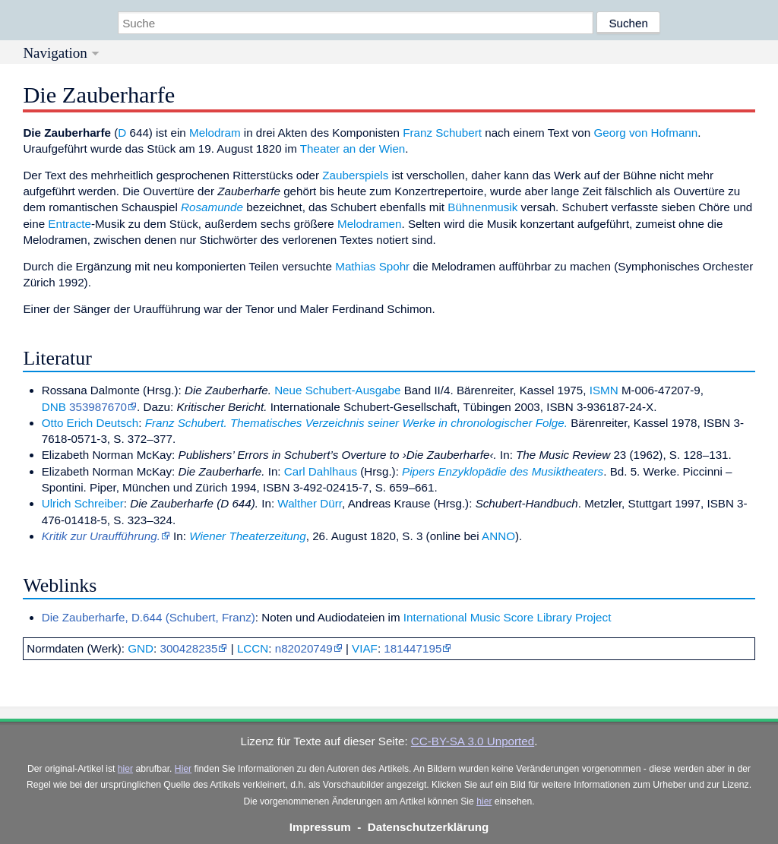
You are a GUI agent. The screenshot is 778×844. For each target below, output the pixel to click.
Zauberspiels (355, 175)
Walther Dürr (309, 503)
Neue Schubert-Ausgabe (337, 390)
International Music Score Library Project (507, 617)
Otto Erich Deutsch (90, 422)
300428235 (188, 648)
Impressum (320, 826)
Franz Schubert (442, 132)
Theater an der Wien (352, 148)
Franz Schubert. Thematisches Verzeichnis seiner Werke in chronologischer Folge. (356, 422)
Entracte (69, 223)
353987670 (98, 406)
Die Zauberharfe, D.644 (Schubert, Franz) (148, 617)
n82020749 (304, 648)
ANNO (498, 535)
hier (125, 768)
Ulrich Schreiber (83, 503)
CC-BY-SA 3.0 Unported (472, 741)
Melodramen (369, 223)
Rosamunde (212, 207)
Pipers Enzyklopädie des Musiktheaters (502, 471)
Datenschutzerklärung (428, 826)
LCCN (252, 648)
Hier (183, 768)
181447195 (412, 648)
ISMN (604, 390)
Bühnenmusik (482, 207)
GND (140, 648)
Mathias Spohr (372, 266)
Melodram (215, 132)
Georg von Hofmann (645, 132)
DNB (54, 406)
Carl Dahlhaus (320, 471)
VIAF (365, 648)
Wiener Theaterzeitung (247, 535)
